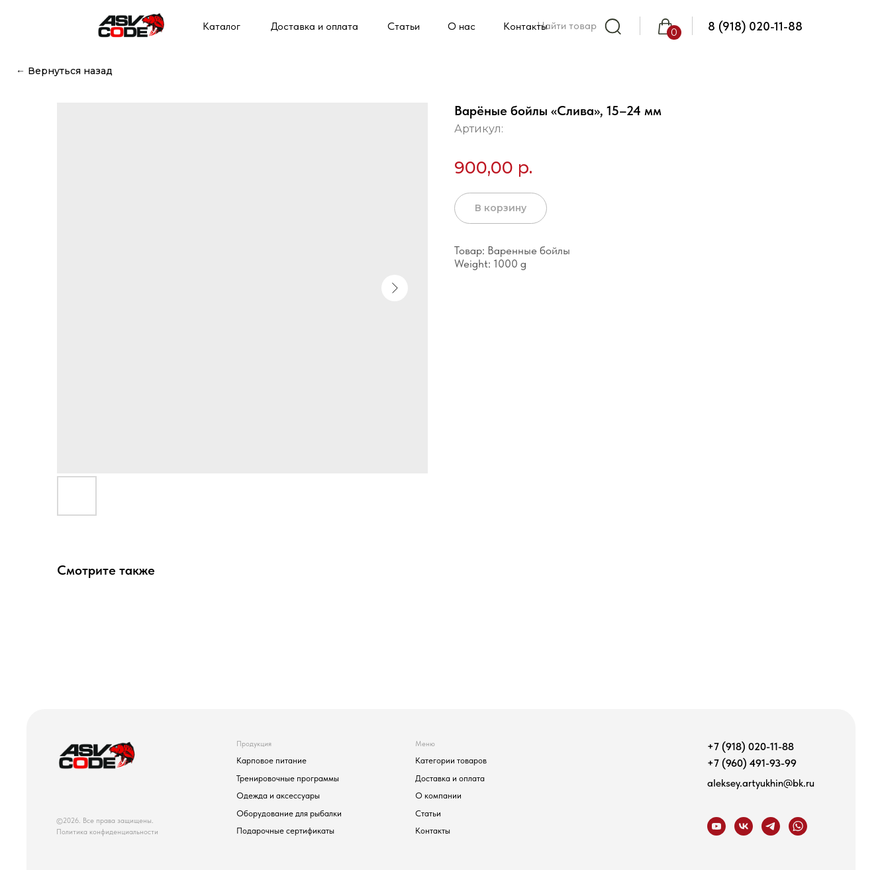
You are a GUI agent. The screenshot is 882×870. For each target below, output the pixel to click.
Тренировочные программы (287, 778)
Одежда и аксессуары (278, 795)
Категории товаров (451, 760)
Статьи (428, 813)
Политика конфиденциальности (107, 831)
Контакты (432, 830)
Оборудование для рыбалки (289, 813)
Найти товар (567, 25)
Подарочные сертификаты (285, 830)
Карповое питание (271, 760)
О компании (438, 795)
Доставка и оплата (450, 778)
